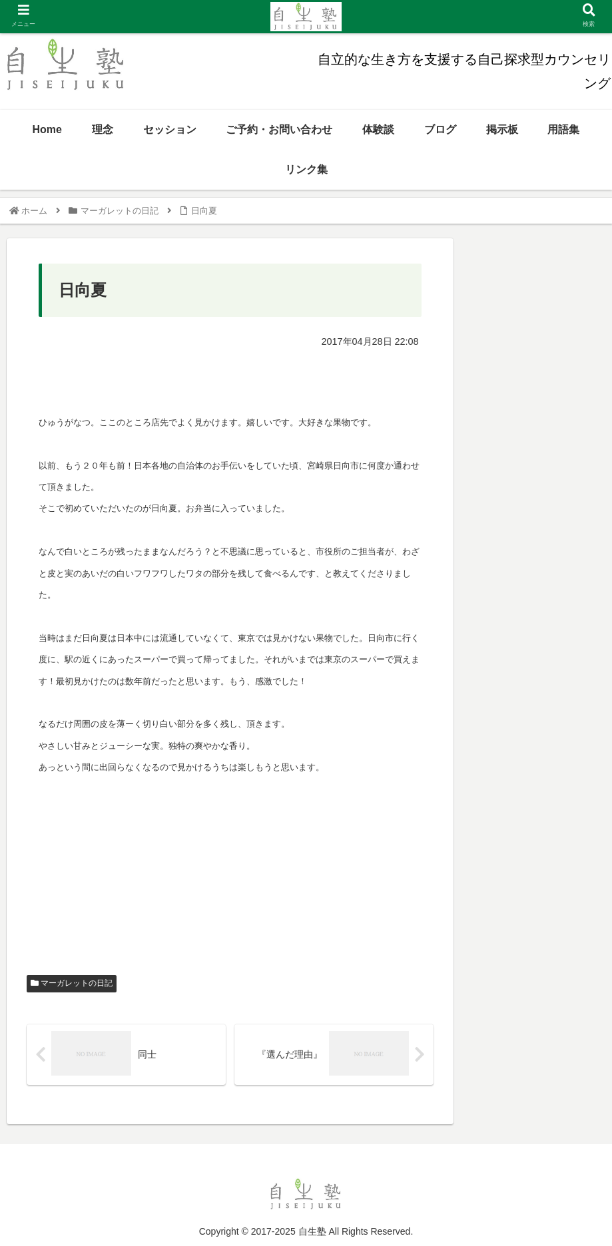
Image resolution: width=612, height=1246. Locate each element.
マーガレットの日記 (72, 983)
